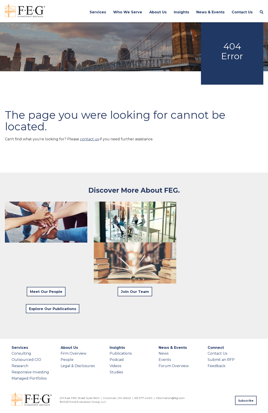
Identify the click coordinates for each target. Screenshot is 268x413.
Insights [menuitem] (181, 12)
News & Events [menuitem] (210, 12)
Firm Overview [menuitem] (73, 353)
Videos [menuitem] (115, 366)
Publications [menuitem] (121, 353)
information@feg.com (170, 398)
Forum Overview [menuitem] (174, 366)
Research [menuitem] (20, 366)
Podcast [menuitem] (117, 360)
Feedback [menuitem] (216, 366)
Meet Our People (46, 292)
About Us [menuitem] (158, 12)
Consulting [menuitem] (21, 353)
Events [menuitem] (165, 360)
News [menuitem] (163, 353)
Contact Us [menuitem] (242, 12)
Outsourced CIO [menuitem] (26, 360)
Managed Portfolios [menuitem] (29, 378)
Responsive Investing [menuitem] (30, 372)
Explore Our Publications (52, 309)
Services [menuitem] (98, 12)
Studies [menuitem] (116, 372)
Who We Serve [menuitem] (127, 12)
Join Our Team (135, 292)
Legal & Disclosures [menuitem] (78, 366)
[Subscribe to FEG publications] (246, 400)
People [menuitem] (67, 360)
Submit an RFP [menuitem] (221, 360)
